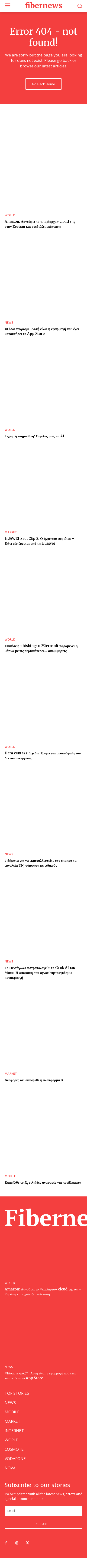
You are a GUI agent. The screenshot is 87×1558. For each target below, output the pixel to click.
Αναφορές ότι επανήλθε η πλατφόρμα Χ (34, 1080)
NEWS (9, 322)
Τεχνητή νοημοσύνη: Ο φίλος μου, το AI (34, 436)
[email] (43, 1511)
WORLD (10, 215)
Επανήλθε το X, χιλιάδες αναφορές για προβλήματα (43, 1182)
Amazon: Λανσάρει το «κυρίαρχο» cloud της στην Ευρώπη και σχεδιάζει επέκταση (43, 1291)
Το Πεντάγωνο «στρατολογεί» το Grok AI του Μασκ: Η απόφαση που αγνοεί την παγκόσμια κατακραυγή (40, 972)
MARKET (11, 532)
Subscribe (43, 1524)
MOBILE (10, 1176)
